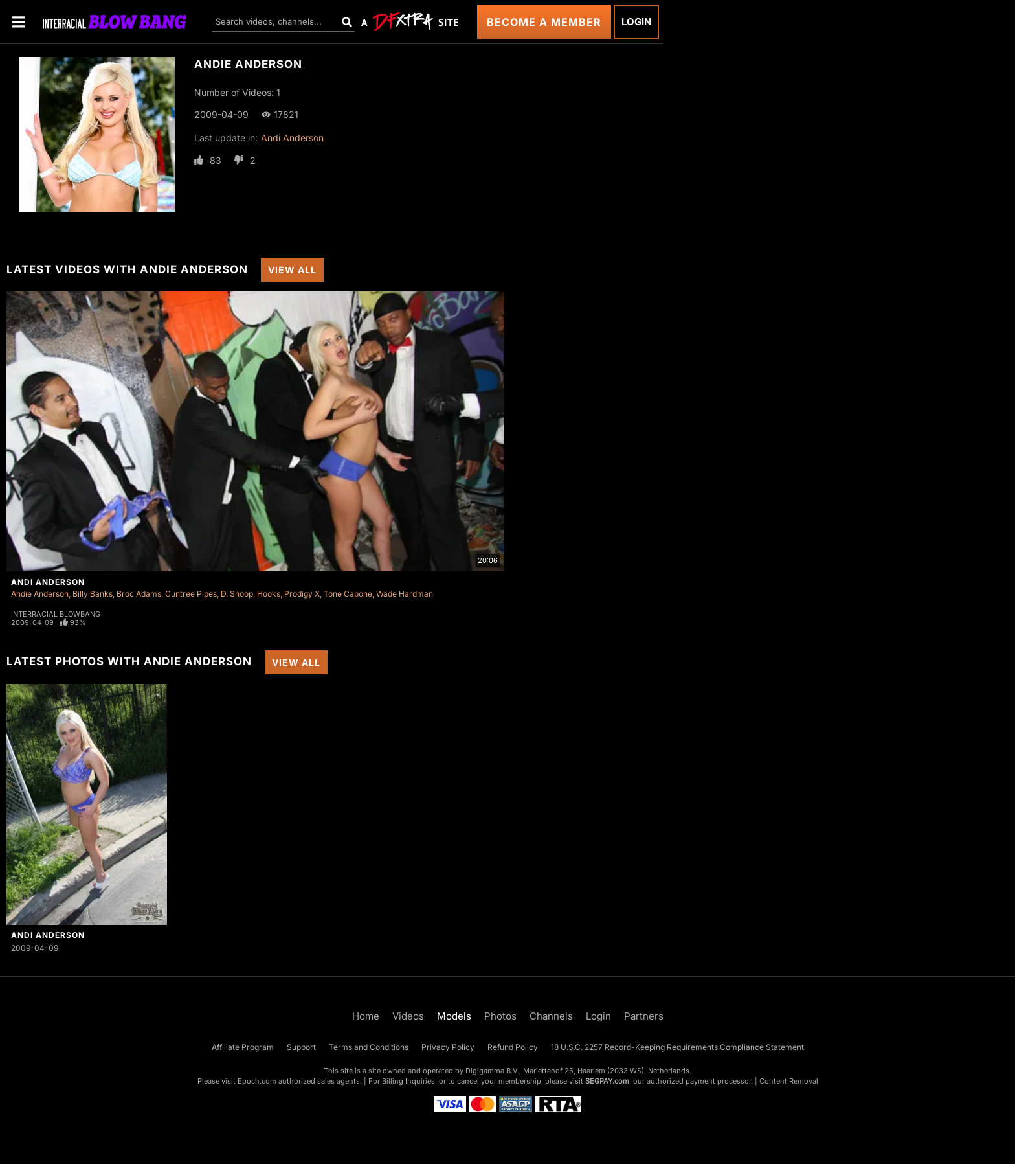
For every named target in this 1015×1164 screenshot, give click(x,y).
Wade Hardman (404, 594)
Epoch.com (257, 1081)
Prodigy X (302, 594)
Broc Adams (139, 594)
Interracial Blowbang (55, 614)
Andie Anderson (40, 594)
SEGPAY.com (607, 1081)
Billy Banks (92, 594)
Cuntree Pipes (191, 594)
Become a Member (544, 22)
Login (636, 22)
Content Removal (788, 1081)
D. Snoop (237, 594)
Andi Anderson (292, 137)
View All (292, 269)
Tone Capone (348, 594)
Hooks (268, 594)
